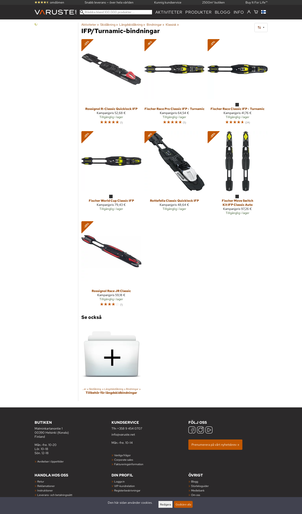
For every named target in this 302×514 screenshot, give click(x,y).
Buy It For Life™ (256, 2)
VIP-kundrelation (124, 486)
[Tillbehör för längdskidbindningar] (111, 362)
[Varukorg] (256, 12)
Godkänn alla (183, 504)
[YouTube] (208, 430)
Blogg (194, 481)
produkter (198, 12)
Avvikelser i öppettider (50, 461)
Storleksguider (200, 486)
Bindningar (155, 25)
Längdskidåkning (132, 25)
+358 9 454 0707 (129, 428)
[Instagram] (200, 430)
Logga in (119, 481)
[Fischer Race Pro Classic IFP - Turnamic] (174, 83)
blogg (223, 12)
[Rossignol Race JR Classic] (111, 265)
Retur (40, 481)
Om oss (195, 495)
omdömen (49, 2)
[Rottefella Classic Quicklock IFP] (174, 174)
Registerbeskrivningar (127, 490)
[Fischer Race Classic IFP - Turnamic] (238, 83)
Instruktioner (45, 490)
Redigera (165, 504)
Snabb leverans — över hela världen (109, 2)
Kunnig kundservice (167, 2)
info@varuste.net (123, 434)
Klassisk (172, 25)
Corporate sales (123, 459)
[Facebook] (191, 430)
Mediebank (198, 490)
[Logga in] (249, 12)
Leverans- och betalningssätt (54, 495)
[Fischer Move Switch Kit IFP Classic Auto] (238, 174)
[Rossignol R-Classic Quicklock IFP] (111, 83)
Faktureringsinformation (128, 464)
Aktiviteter (168, 12)
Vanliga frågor (122, 455)
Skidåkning (109, 25)
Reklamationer (46, 486)
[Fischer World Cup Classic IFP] (111, 174)
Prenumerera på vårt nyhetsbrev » (215, 445)
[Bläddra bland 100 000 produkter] (116, 12)
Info (239, 12)
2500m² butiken (213, 2)
